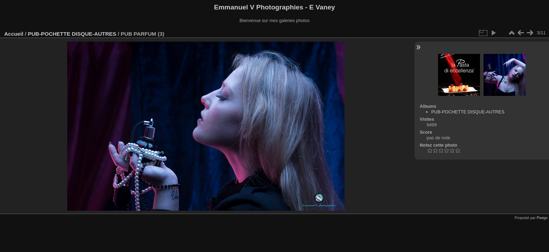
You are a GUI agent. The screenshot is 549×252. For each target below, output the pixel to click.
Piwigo (542, 218)
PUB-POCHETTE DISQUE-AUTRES (72, 34)
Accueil (13, 34)
